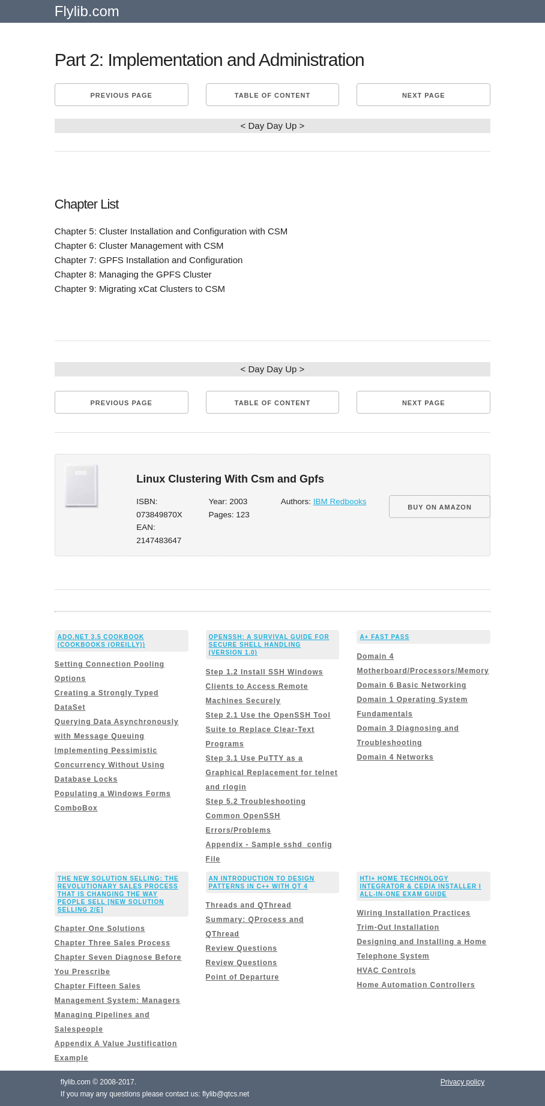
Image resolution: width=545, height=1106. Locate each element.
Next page (423, 95)
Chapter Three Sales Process (112, 943)
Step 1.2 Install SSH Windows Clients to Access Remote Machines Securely (265, 686)
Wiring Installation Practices (414, 913)
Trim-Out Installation (398, 927)
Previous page (121, 95)
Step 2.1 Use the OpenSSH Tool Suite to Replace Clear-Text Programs (268, 729)
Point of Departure (243, 977)
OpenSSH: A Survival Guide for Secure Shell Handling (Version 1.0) (269, 645)
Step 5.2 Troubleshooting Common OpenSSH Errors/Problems (256, 815)
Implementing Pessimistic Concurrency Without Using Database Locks (110, 764)
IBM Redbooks (340, 501)
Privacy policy (462, 1082)
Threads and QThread (249, 905)
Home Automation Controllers (416, 985)
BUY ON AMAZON (440, 507)
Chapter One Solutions (100, 928)
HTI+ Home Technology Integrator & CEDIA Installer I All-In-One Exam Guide (420, 886)
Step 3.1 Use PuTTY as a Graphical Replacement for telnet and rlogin (272, 772)
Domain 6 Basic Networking (411, 685)
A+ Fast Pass (384, 637)
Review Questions (241, 948)
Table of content (272, 95)
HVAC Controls (386, 970)
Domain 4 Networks (395, 757)
